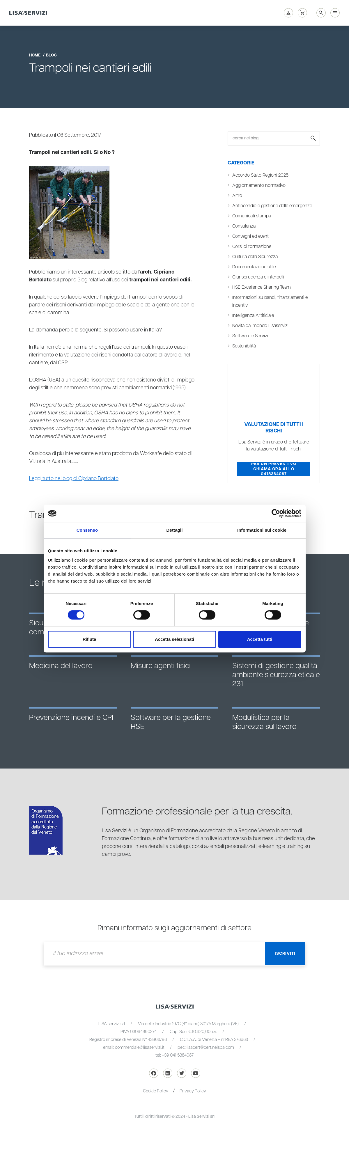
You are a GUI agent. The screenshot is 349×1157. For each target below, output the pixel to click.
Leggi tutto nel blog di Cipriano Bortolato (74, 478)
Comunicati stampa (251, 216)
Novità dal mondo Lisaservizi (260, 325)
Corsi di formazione (252, 246)
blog (51, 55)
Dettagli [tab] (174, 530)
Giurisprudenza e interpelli (258, 277)
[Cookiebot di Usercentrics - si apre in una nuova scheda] (275, 513)
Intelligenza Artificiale (253, 315)
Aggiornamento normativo (259, 185)
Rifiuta (89, 639)
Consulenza (244, 226)
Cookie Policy (155, 1091)
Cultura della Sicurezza (255, 256)
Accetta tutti (259, 639)
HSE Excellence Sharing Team (261, 287)
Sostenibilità (244, 346)
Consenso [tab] (87, 530)
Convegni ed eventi (251, 236)
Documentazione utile (254, 267)
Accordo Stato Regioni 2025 (260, 175)
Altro (237, 195)
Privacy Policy (193, 1091)
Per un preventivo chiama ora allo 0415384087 (273, 469)
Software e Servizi (250, 335)
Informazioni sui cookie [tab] (261, 530)
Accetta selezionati (174, 639)
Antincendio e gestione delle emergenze (272, 205)
